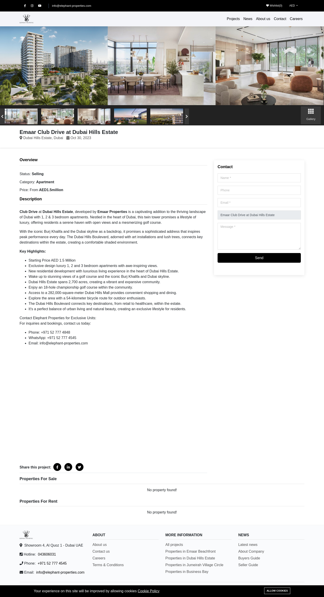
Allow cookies (277, 590)
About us (263, 19)
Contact (280, 19)
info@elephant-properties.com (71, 5)
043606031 (47, 554)
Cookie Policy (149, 591)
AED (292, 5)
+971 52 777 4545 (52, 563)
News (247, 19)
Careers (296, 19)
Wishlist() (274, 5)
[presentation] (2, 116)
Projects (233, 19)
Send (259, 258)
